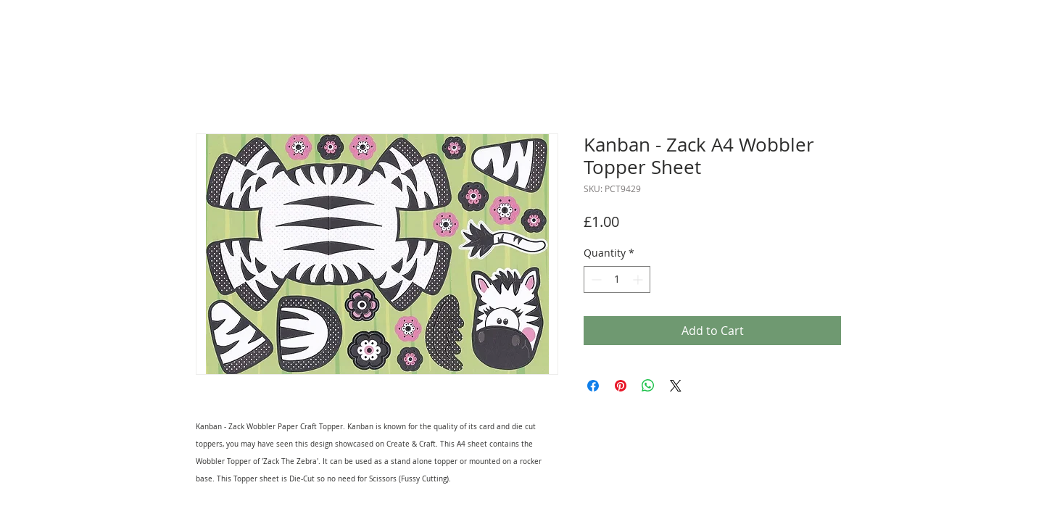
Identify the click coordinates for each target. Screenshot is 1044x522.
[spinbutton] (617, 279)
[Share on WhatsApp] (648, 385)
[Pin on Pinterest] (620, 385)
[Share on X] (675, 385)
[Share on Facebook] (593, 385)
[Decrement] (595, 279)
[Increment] (639, 279)
